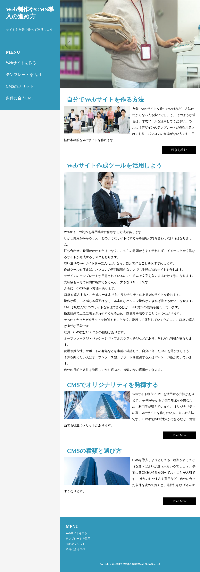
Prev (70, 46)
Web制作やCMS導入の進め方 (30, 13)
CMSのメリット (20, 86)
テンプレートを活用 (23, 74)
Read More (180, 435)
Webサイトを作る (21, 63)
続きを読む (179, 149)
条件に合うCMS (20, 98)
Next (194, 46)
